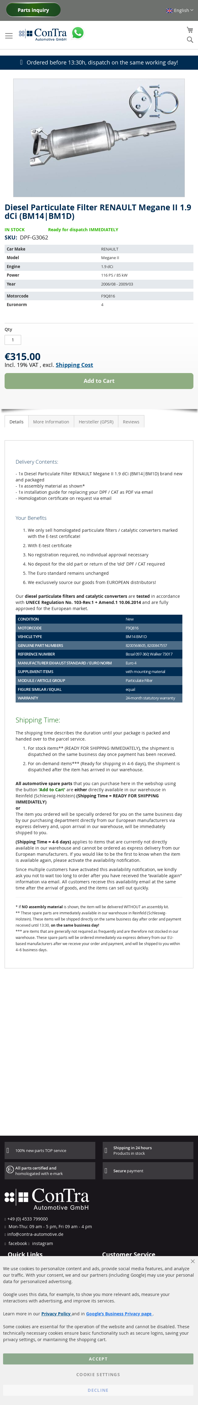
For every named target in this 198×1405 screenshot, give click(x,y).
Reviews (131, 422)
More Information (51, 422)
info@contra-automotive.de (35, 1234)
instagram (42, 1243)
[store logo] (43, 34)
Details (17, 422)
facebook (17, 1243)
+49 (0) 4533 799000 (27, 1219)
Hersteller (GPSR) (96, 422)
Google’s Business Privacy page (119, 1314)
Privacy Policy (56, 1314)
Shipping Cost (74, 365)
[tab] (17, 421)
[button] (179, 10)
